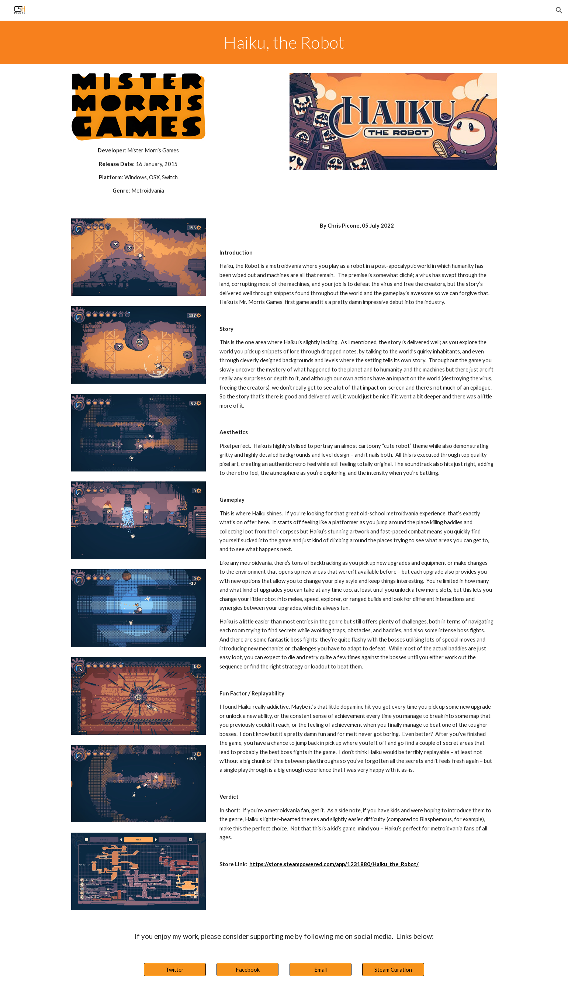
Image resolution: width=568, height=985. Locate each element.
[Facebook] (247, 969)
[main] (284, 42)
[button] (559, 10)
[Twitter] (174, 969)
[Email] (320, 969)
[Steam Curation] (393, 969)
